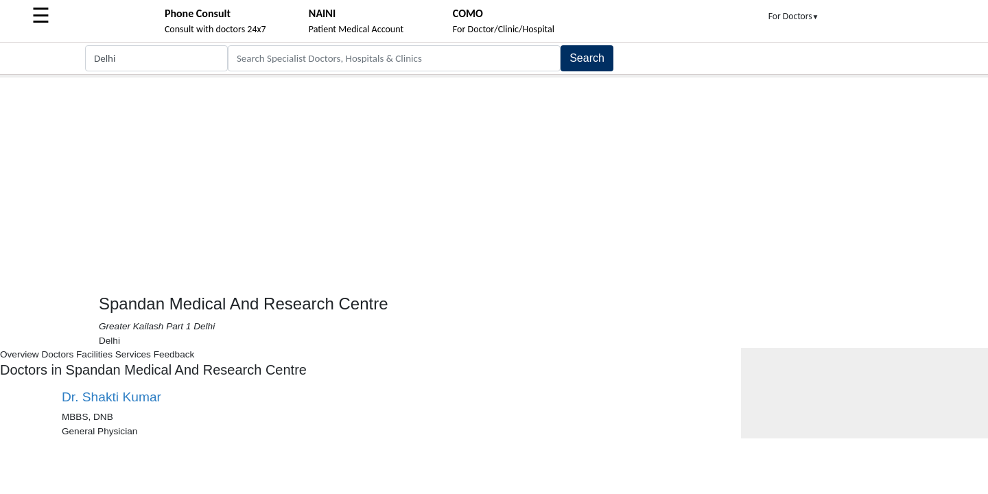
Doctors (57, 354)
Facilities (94, 354)
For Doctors (793, 16)
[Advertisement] (494, 180)
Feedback (174, 354)
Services (133, 354)
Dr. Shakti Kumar (111, 397)
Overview (19, 354)
